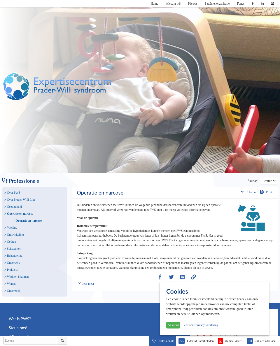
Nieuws (193, 3)
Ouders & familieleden (200, 341)
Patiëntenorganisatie (217, 3)
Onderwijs (12, 262)
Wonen (10, 283)
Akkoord (173, 325)
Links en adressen (265, 341)
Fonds (241, 3)
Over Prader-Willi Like (19, 199)
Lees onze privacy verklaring (200, 325)
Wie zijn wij (173, 3)
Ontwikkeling (14, 234)
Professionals (166, 341)
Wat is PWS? (20, 318)
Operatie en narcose (18, 213)
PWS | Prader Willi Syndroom (57, 86)
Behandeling (13, 255)
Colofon (248, 192)
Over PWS (12, 192)
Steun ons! (18, 327)
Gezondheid (13, 206)
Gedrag (10, 241)
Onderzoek (12, 290)
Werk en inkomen (16, 276)
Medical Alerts (233, 341)
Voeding (10, 227)
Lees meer (86, 283)
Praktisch (11, 269)
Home (154, 3)
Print (266, 192)
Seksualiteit (12, 248)
